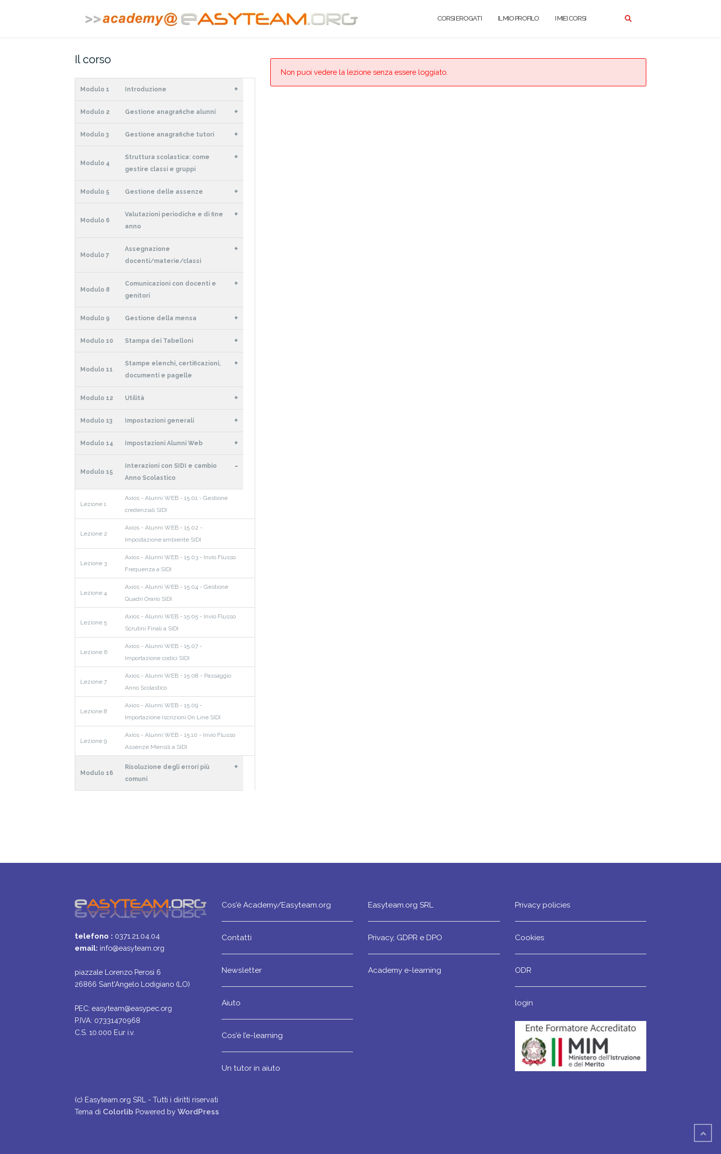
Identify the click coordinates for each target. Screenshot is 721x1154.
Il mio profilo (518, 18)
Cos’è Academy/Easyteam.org (276, 905)
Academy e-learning (404, 970)
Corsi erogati (459, 18)
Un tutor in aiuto (251, 1068)
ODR (523, 970)
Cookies (530, 937)
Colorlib (118, 1111)
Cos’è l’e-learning (252, 1035)
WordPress (198, 1111)
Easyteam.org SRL (400, 905)
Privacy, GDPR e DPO (405, 937)
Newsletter (242, 970)
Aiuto (231, 1002)
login (524, 1002)
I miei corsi (570, 18)
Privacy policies (543, 905)
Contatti (237, 937)
